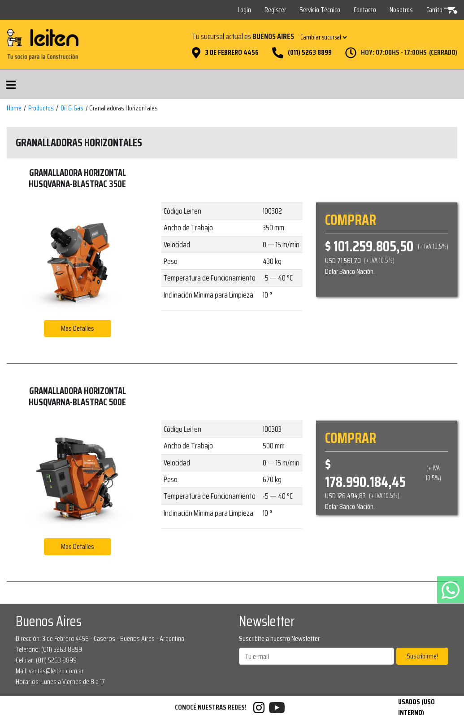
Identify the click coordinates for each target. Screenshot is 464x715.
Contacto (365, 9)
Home (14, 108)
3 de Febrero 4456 (232, 52)
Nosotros (401, 9)
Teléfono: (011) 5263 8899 (49, 649)
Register (275, 9)
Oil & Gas (72, 108)
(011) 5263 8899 (310, 52)
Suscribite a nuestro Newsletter (279, 638)
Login (244, 9)
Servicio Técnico (319, 9)
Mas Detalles (77, 328)
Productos (41, 108)
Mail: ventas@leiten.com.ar (50, 670)
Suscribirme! (422, 656)
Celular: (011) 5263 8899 (46, 660)
